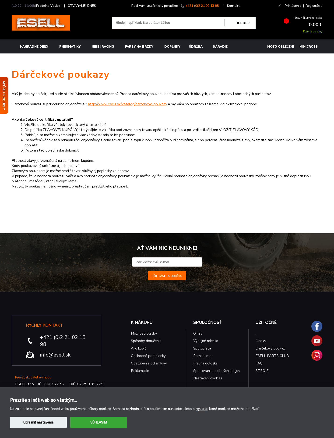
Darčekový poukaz (270, 348)
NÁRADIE (220, 47)
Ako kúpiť (138, 348)
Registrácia (314, 6)
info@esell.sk (55, 354)
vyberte (201, 409)
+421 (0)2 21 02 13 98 (202, 6)
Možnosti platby (144, 333)
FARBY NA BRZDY (139, 47)
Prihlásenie (293, 6)
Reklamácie (140, 370)
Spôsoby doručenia (146, 341)
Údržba (196, 47)
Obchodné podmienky (148, 355)
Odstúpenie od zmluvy (149, 363)
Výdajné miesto (206, 341)
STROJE (262, 370)
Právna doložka (205, 363)
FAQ (259, 363)
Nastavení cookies (207, 378)
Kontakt (233, 6)
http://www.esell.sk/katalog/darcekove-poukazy (127, 104)
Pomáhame (202, 355)
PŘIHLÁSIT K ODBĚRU (167, 276)
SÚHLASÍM (98, 422)
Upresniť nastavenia (38, 422)
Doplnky (172, 47)
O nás (197, 333)
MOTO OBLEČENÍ (280, 47)
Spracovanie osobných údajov (216, 370)
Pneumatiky (70, 47)
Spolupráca (202, 348)
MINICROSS (308, 47)
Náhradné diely (34, 47)
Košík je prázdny (312, 31)
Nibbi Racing (103, 47)
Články (261, 341)
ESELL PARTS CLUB (272, 355)
